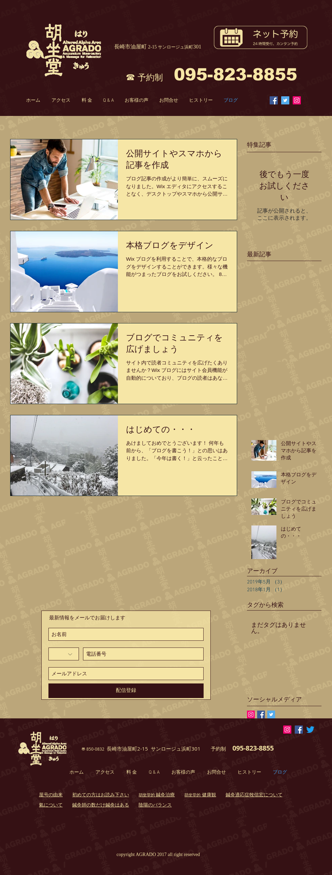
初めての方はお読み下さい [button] (100, 794)
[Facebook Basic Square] (261, 714)
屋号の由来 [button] (51, 794)
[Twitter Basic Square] (271, 714)
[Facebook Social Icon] (274, 100)
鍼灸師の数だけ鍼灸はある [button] (100, 805)
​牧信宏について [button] (266, 794)
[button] (157, 795)
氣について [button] (51, 805)
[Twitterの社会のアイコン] (285, 100)
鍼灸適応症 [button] (237, 794)
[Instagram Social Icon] (297, 100)
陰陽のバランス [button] (155, 805)
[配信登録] (126, 690)
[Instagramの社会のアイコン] (251, 714)
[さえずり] (310, 729)
